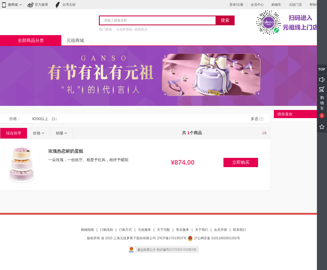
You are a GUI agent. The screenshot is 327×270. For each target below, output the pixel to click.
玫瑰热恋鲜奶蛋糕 (65, 151)
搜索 (225, 20)
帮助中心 (316, 5)
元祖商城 (75, 40)
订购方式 (125, 230)
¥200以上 (40, 119)
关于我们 (201, 230)
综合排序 (13, 133)
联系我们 (239, 230)
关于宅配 (163, 230)
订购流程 (106, 230)
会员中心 (257, 5)
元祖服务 (144, 230)
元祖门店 (295, 5)
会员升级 (220, 230)
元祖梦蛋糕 (124, 29)
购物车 (276, 5)
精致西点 (140, 29)
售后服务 (182, 230)
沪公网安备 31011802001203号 (213, 238)
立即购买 (241, 162)
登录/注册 (236, 5)
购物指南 (87, 230)
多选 (254, 119)
